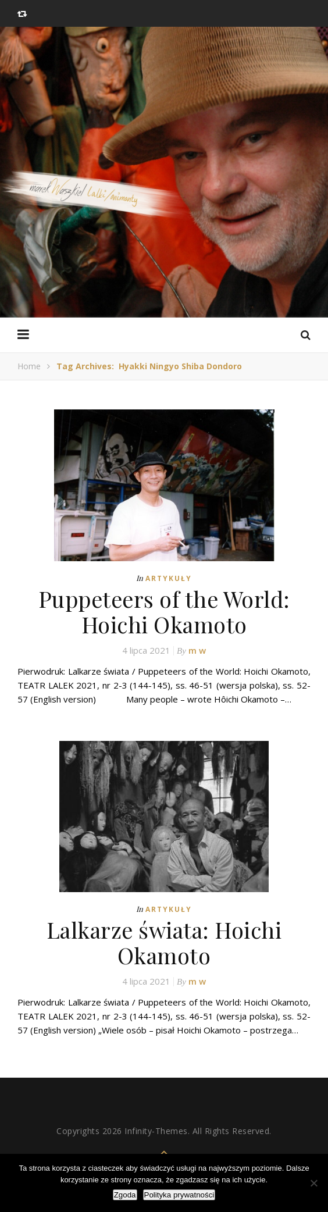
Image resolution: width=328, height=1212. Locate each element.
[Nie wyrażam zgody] (313, 1183)
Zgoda (125, 1194)
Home (29, 366)
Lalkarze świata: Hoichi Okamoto (164, 942)
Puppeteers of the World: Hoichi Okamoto (164, 611)
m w (197, 650)
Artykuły (168, 578)
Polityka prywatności (179, 1194)
